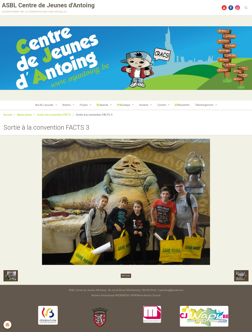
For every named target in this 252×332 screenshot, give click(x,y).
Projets (84, 105)
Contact (162, 105)
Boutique (124, 105)
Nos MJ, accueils (44, 105)
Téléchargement (204, 105)
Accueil (8, 114)
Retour (126, 276)
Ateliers (66, 105)
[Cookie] (7, 325)
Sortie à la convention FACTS (54, 114)
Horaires (144, 105)
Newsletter (182, 105)
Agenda (103, 105)
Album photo (24, 114)
